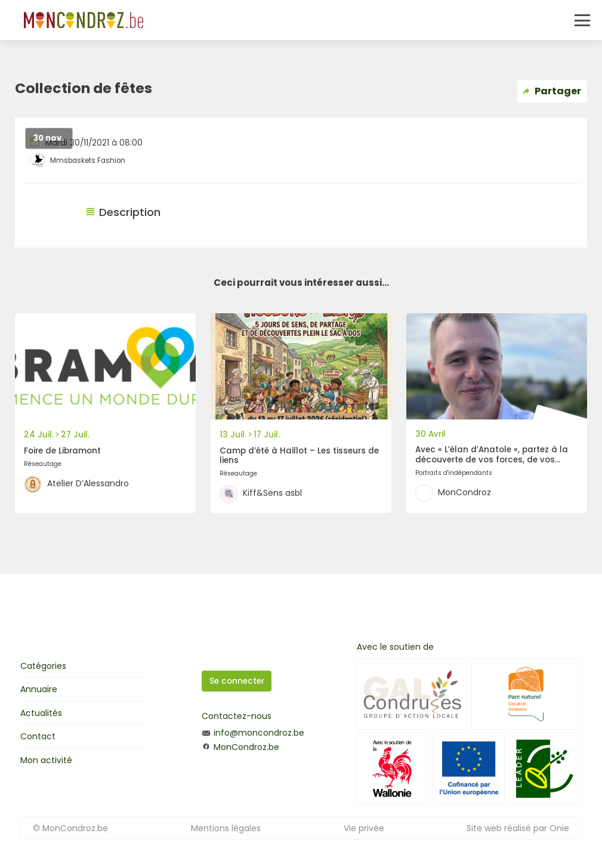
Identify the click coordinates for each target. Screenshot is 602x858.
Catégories (43, 666)
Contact (37, 736)
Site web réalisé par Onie (518, 828)
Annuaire (38, 689)
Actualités (41, 713)
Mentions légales (226, 828)
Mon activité (46, 760)
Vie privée (364, 828)
